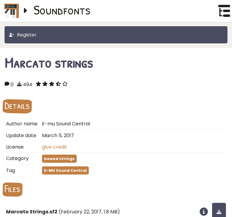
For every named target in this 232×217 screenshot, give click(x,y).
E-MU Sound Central (65, 170)
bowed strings (59, 158)
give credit (54, 146)
